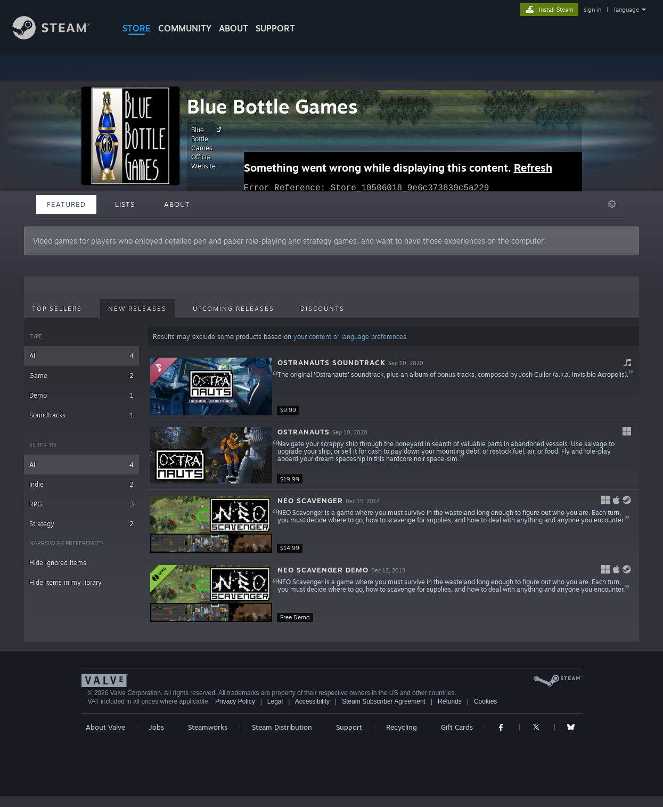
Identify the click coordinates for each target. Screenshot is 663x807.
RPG (81, 504)
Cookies (485, 701)
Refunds (450, 701)
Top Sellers (57, 308)
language (626, 9)
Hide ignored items (57, 563)
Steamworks (207, 727)
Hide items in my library (65, 582)
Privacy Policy (235, 701)
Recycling (401, 727)
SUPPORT (275, 28)
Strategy (81, 523)
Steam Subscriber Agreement (383, 701)
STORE (136, 28)
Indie (81, 484)
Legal (275, 701)
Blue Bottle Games (272, 106)
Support (349, 727)
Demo (81, 395)
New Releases (137, 308)
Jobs (156, 727)
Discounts (322, 308)
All (81, 355)
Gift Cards (457, 727)
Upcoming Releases (233, 308)
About (233, 28)
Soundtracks (81, 414)
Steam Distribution (282, 727)
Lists (125, 204)
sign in (592, 9)
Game (81, 375)
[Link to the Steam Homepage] (59, 36)
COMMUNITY (184, 28)
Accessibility (312, 701)
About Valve (105, 727)
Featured (66, 204)
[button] (393, 386)
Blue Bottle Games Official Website (207, 147)
